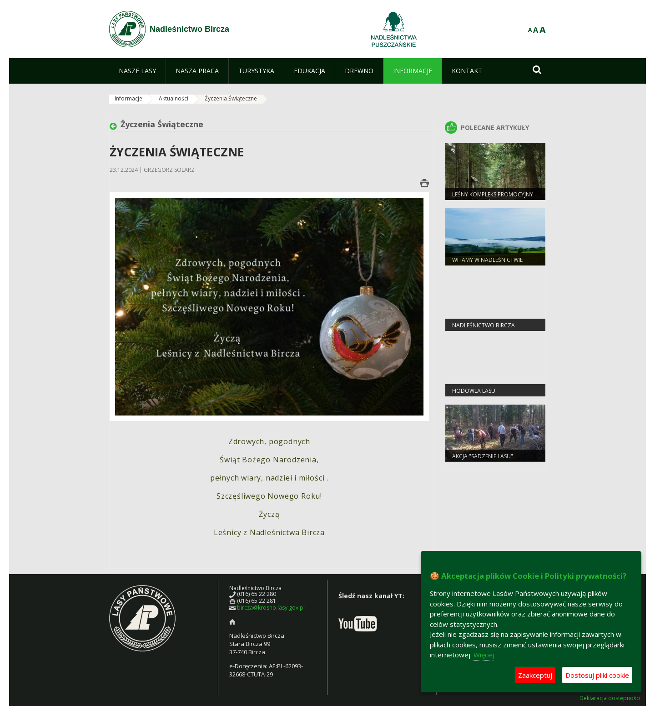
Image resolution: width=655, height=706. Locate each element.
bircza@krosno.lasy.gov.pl (271, 607)
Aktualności (173, 98)
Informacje (128, 98)
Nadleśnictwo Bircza (483, 325)
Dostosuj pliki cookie (597, 675)
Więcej (484, 654)
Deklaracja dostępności (609, 698)
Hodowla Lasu (473, 391)
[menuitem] (137, 71)
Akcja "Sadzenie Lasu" (482, 456)
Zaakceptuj (535, 675)
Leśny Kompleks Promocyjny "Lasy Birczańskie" (492, 198)
